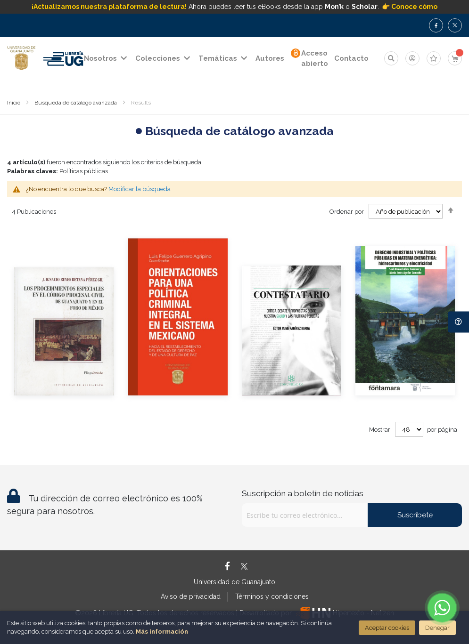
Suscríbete (415, 515)
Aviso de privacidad (191, 596)
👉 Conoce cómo (409, 6)
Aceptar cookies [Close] (387, 627)
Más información (162, 631)
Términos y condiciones (272, 596)
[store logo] (21, 58)
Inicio (13, 102)
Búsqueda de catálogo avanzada (75, 102)
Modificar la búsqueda (139, 189)
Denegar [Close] (437, 627)
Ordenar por (346, 211)
